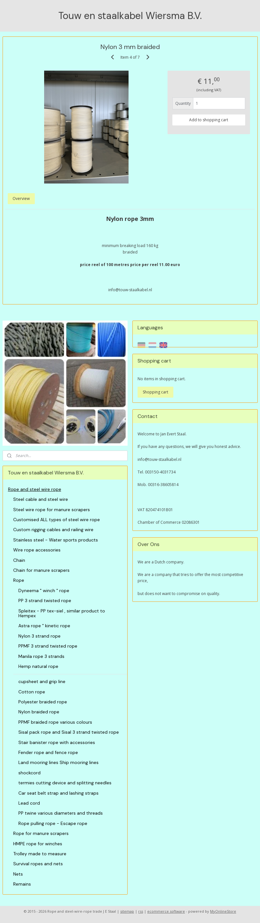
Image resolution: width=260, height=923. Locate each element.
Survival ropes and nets (38, 864)
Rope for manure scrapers (41, 833)
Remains (22, 884)
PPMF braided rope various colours (55, 722)
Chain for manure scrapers (41, 570)
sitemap (127, 911)
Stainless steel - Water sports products (55, 540)
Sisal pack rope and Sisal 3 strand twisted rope (68, 732)
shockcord (29, 773)
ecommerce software (166, 911)
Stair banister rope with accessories (56, 742)
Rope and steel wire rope (34, 489)
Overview (21, 198)
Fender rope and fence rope (48, 752)
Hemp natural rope (38, 666)
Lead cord (29, 803)
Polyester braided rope (42, 702)
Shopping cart (155, 392)
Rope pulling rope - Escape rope (52, 823)
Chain (19, 560)
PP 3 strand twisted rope (44, 600)
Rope (18, 580)
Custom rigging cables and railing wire (53, 529)
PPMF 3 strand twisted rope (47, 646)
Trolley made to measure (39, 854)
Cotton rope (31, 692)
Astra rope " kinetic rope (44, 626)
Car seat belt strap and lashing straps (58, 793)
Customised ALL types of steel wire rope (56, 519)
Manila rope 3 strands (41, 656)
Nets (18, 874)
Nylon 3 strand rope (39, 636)
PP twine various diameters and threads (60, 813)
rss (140, 911)
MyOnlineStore (223, 911)
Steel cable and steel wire (40, 499)
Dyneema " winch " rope (43, 590)
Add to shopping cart (208, 119)
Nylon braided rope (38, 712)
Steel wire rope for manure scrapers (51, 509)
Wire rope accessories (37, 550)
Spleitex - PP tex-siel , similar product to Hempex (61, 613)
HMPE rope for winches (37, 844)
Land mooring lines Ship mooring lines (58, 762)
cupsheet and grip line (41, 681)
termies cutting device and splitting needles (64, 783)
